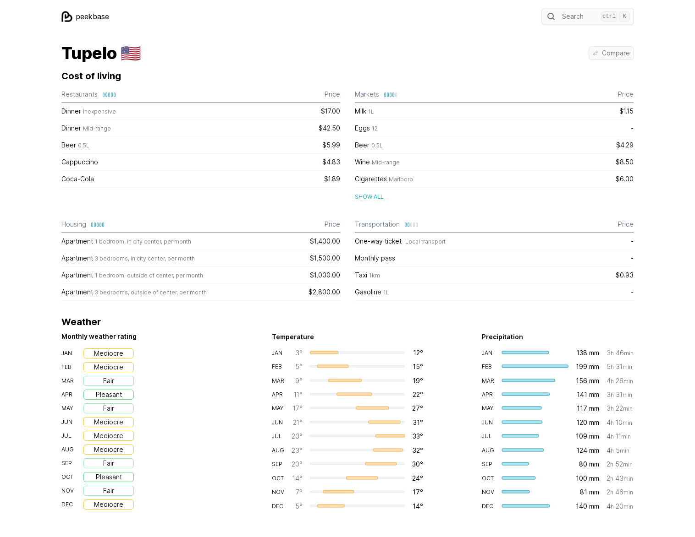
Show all (369, 196)
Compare (611, 53)
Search (588, 16)
